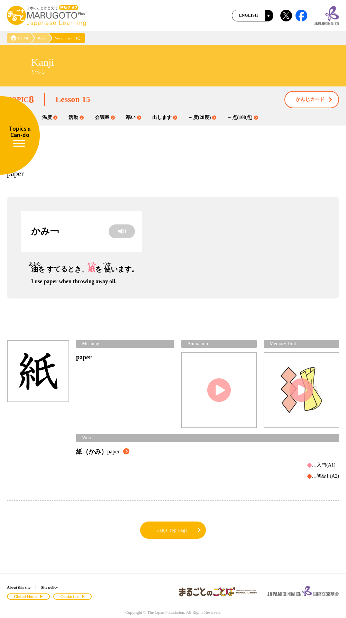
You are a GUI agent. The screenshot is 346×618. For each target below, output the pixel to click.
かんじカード (314, 100)
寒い (133, 117)
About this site (18, 587)
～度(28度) (202, 117)
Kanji (42, 38)
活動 (76, 117)
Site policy (49, 587)
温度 (49, 117)
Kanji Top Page (179, 530)
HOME (19, 38)
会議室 (105, 117)
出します (164, 117)
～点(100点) (242, 117)
